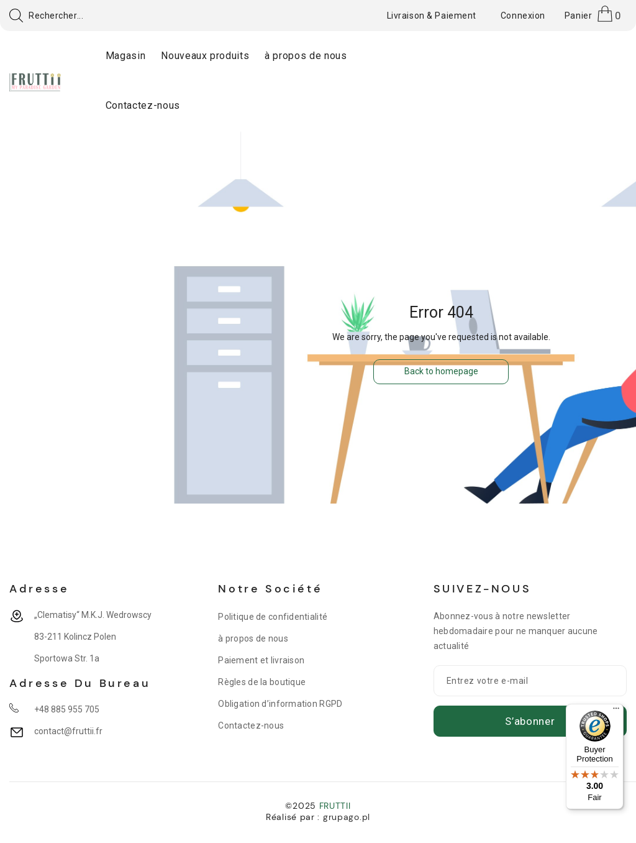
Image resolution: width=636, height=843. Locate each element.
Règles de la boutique (262, 682)
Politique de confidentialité (272, 617)
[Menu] (616, 711)
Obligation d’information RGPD (280, 704)
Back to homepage (441, 371)
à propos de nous (253, 638)
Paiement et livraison (261, 660)
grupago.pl (346, 816)
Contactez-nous (251, 725)
